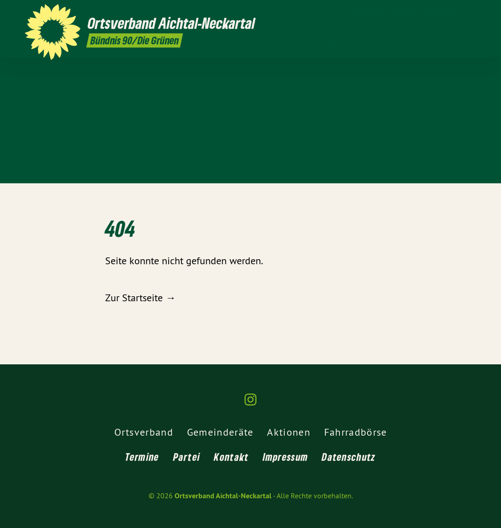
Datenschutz (348, 456)
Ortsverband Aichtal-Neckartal (223, 496)
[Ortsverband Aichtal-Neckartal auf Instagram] (471, 12)
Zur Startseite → (140, 297)
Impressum (286, 456)
